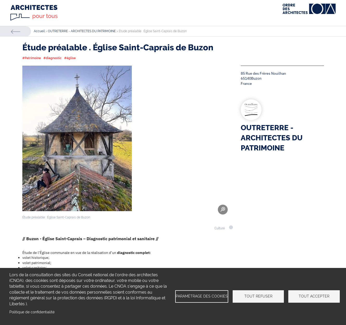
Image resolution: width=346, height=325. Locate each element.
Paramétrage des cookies (202, 296)
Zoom (223, 210)
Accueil (39, 31)
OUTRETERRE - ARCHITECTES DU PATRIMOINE (82, 31)
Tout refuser (258, 296)
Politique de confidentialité (32, 312)
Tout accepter (314, 296)
